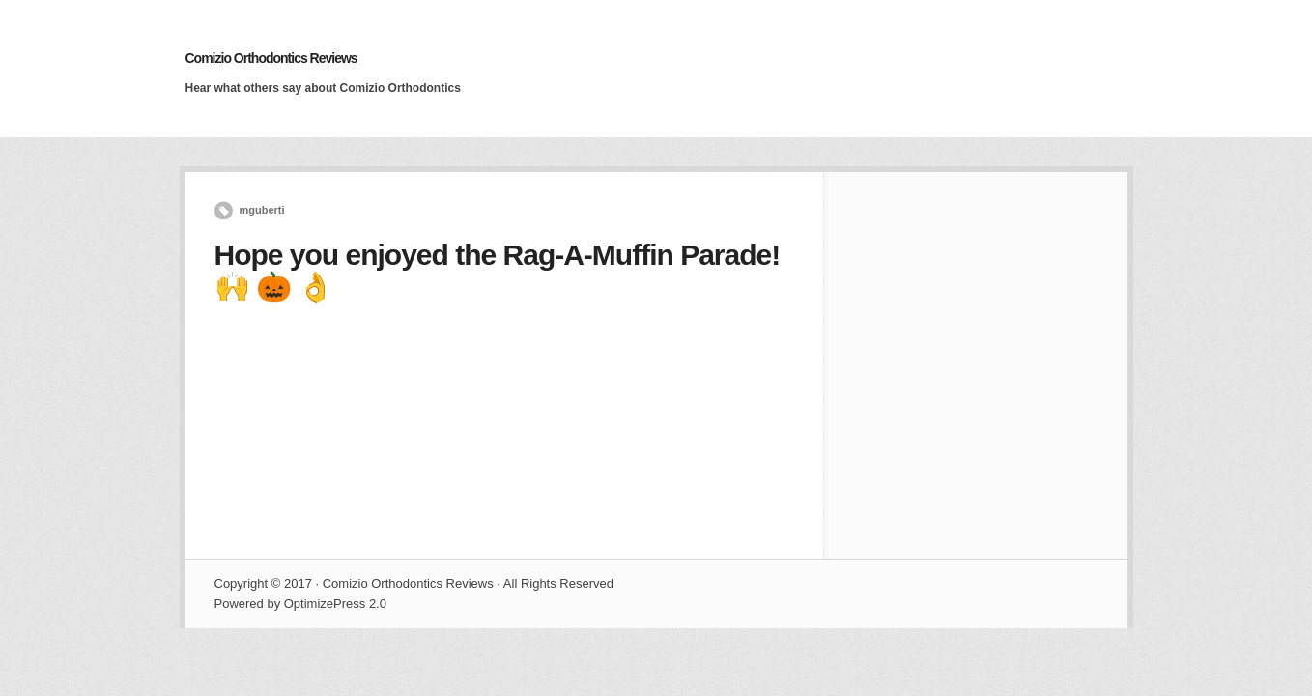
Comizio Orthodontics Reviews (271, 58)
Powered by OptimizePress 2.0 (300, 603)
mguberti (262, 210)
